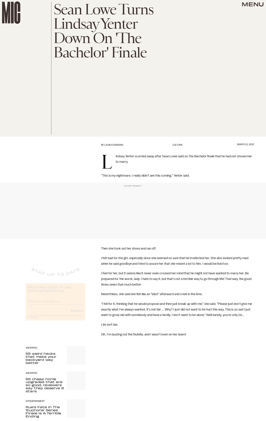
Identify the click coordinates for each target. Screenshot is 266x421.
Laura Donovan (113, 145)
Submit (77, 313)
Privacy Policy (33, 320)
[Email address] (55, 303)
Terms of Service (73, 318)
